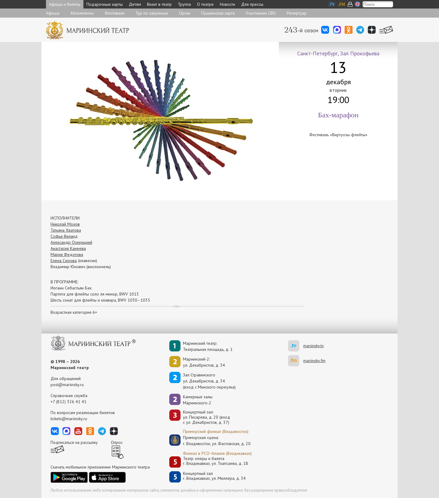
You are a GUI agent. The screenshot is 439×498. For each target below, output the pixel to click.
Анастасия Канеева (68, 248)
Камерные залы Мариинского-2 (197, 400)
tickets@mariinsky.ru (69, 418)
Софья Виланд (64, 236)
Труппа (184, 4)
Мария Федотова (67, 254)
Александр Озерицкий (71, 242)
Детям (135, 4)
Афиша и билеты (64, 4)
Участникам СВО (261, 13)
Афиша (52, 13)
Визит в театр (159, 4)
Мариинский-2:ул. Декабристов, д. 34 (204, 362)
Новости (227, 4)
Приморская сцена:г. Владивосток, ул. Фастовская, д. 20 (210, 440)
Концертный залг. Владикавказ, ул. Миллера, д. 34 (214, 476)
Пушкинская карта (218, 13)
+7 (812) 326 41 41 (68, 401)
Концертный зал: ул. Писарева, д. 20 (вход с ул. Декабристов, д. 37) (206, 417)
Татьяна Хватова (66, 230)
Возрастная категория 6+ (74, 312)
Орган (184, 13)
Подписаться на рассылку (74, 442)
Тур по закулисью (151, 13)
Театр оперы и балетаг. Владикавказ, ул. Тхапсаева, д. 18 (215, 461)
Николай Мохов (65, 224)
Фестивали (115, 13)
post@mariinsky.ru (67, 384)
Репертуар (297, 13)
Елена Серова (64, 260)
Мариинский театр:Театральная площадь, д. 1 (208, 346)
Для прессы (252, 4)
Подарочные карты (104, 4)
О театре (205, 4)
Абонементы (82, 13)
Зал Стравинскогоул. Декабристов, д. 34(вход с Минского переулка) (209, 381)
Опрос (117, 442)
